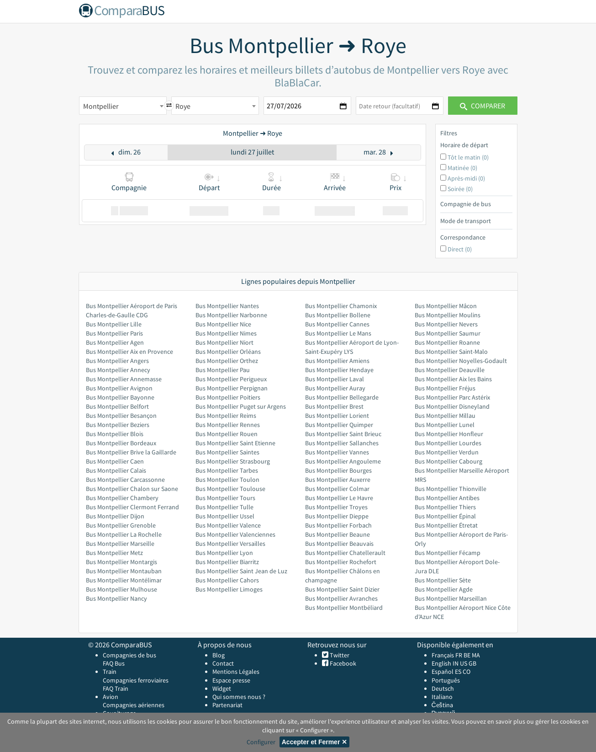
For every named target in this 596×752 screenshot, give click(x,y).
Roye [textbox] (182, 106)
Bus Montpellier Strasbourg (232, 461)
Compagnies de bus (129, 655)
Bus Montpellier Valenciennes (235, 534)
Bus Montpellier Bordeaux (121, 443)
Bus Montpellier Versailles (230, 543)
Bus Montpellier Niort (224, 342)
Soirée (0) (460, 189)
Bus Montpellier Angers (117, 361)
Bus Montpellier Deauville (450, 370)
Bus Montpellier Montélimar (124, 580)
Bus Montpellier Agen (115, 342)
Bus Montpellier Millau (445, 415)
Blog (218, 655)
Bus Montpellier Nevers (446, 324)
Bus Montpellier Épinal (445, 516)
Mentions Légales (235, 671)
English (441, 663)
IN (456, 663)
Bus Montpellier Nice (223, 324)
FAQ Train (115, 688)
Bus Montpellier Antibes (447, 498)
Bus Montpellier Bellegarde (342, 397)
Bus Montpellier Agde (444, 589)
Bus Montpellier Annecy (118, 370)
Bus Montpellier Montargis (121, 562)
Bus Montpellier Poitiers (227, 397)
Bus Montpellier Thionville (450, 489)
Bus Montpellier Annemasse (124, 379)
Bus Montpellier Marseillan (451, 598)
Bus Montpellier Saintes (227, 452)
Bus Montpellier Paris (114, 333)
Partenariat (227, 705)
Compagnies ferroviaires (136, 680)
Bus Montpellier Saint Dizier (342, 589)
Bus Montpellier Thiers (445, 507)
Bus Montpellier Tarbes (226, 470)
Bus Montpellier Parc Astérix (452, 397)
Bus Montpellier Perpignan (231, 388)
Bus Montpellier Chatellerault (345, 553)
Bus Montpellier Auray (335, 388)
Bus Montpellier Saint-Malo (451, 351)
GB (472, 663)
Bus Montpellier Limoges (229, 589)
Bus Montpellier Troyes (336, 507)
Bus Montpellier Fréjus (445, 388)
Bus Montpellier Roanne (447, 342)
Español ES (447, 671)
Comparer (482, 105)
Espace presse (231, 680)
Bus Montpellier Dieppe (337, 516)
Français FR (447, 655)
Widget (221, 688)
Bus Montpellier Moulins (447, 315)
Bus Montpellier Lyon (224, 553)
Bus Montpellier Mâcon (446, 306)
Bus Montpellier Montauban (124, 571)
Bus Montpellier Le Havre (339, 498)
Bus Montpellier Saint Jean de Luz (241, 571)
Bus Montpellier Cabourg (448, 461)
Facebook (342, 663)
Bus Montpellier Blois (114, 434)
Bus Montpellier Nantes (227, 306)
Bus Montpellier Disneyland (452, 406)
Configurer (261, 742)
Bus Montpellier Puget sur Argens (240, 406)
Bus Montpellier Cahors (227, 580)
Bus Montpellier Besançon (121, 415)
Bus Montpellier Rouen (226, 434)
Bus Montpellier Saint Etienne (235, 443)
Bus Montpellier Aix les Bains (453, 379)
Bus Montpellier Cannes (337, 324)
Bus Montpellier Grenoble (121, 525)
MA (476, 655)
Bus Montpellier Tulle (224, 507)
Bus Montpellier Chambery (122, 498)
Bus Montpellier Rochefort (340, 562)
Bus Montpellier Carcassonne (125, 479)
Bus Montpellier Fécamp (447, 553)
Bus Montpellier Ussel (224, 516)
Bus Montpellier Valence (228, 525)
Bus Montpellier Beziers (117, 425)
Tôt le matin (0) (468, 157)
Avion (110, 697)
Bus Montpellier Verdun (447, 452)
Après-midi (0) (466, 178)
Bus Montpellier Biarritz (227, 562)
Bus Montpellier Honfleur (449, 434)
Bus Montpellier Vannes (337, 452)
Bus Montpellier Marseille (120, 543)
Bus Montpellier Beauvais (339, 543)
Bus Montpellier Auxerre (337, 479)
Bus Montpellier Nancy (116, 598)
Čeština (442, 705)
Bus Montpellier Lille (114, 324)
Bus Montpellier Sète (443, 580)
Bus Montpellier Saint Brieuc (343, 434)
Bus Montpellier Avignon (119, 388)
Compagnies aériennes (133, 705)
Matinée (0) (462, 168)
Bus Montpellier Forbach (338, 525)
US (463, 663)
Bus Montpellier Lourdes (448, 443)
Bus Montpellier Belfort (117, 406)
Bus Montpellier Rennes (227, 425)
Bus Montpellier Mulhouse (121, 589)
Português (446, 680)
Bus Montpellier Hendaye (339, 370)
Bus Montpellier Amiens (337, 361)
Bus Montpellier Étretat (446, 525)
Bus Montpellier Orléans (228, 351)
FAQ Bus (114, 663)
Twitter (338, 655)
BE (467, 655)
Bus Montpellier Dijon (115, 516)
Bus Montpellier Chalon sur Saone (132, 489)
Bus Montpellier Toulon (227, 479)
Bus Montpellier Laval (334, 379)
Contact (223, 663)
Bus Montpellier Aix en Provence (129, 351)
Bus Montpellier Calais (116, 470)
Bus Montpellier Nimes (226, 333)
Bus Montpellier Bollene (337, 315)
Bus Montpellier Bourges (338, 470)
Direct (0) (460, 249)
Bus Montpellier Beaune (337, 534)
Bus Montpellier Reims (225, 415)
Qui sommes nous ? (238, 697)
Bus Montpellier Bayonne (120, 397)
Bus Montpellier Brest (334, 406)
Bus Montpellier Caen (115, 461)
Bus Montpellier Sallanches (342, 443)
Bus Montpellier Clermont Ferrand (132, 507)
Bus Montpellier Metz (114, 553)
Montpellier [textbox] (101, 106)
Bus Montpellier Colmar (337, 489)
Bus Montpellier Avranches (341, 598)
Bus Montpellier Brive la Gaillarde (131, 452)
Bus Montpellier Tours (225, 498)
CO (466, 671)
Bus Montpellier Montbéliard (344, 607)
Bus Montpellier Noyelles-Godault (461, 361)
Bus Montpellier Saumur (447, 333)
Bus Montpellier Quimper (339, 425)
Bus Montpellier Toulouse (230, 489)
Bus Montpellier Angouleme (343, 461)
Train (109, 671)
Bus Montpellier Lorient (337, 415)
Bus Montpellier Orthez (226, 361)
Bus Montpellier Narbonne (231, 315)
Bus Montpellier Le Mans (338, 333)
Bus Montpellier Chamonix (341, 306)
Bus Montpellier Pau (222, 370)
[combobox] (123, 105)
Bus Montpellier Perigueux (231, 379)
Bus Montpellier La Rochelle (124, 534)
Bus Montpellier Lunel (445, 425)
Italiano (442, 697)
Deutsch (443, 688)
